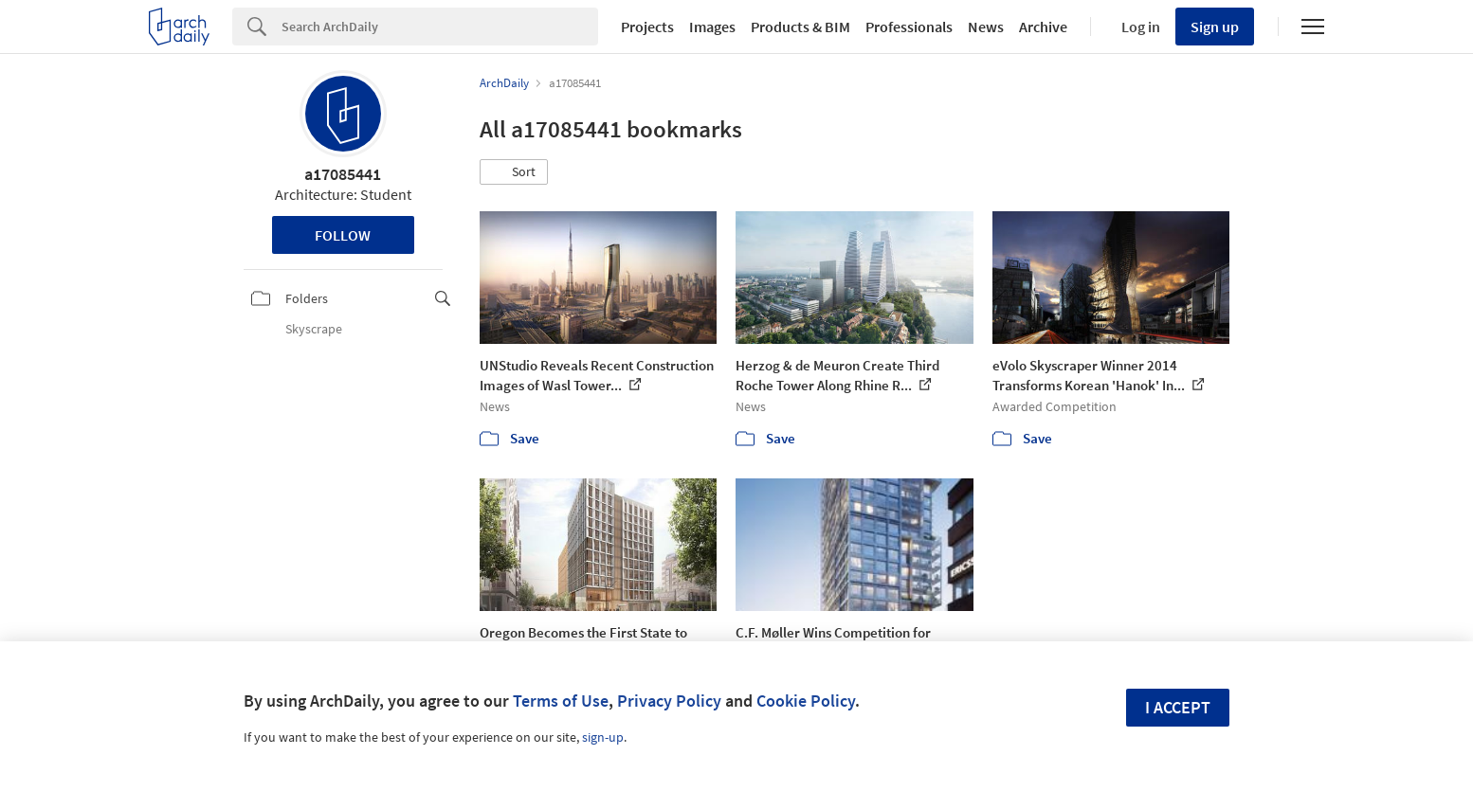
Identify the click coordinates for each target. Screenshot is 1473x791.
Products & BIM (800, 26)
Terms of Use (561, 700)
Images (712, 26)
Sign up (1215, 26)
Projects (647, 26)
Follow (343, 234)
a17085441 (342, 174)
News (986, 26)
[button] (514, 172)
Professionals (909, 26)
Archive (1043, 26)
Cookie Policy (805, 700)
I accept (1177, 707)
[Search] (440, 26)
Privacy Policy (669, 700)
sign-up (603, 737)
